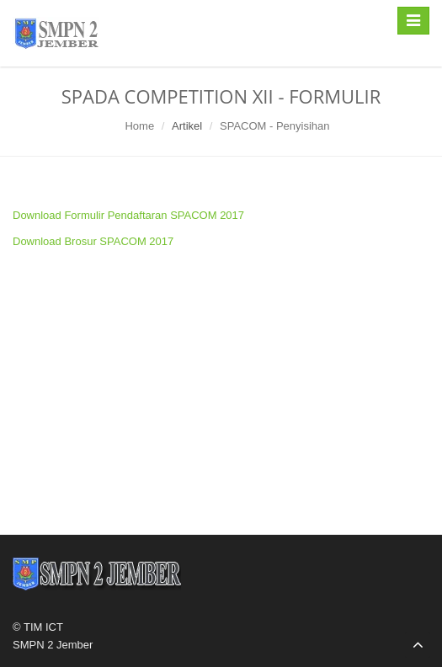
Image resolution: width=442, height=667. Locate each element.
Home (139, 126)
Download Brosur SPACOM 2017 (93, 241)
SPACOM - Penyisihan (275, 126)
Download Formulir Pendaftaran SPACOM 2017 (128, 215)
